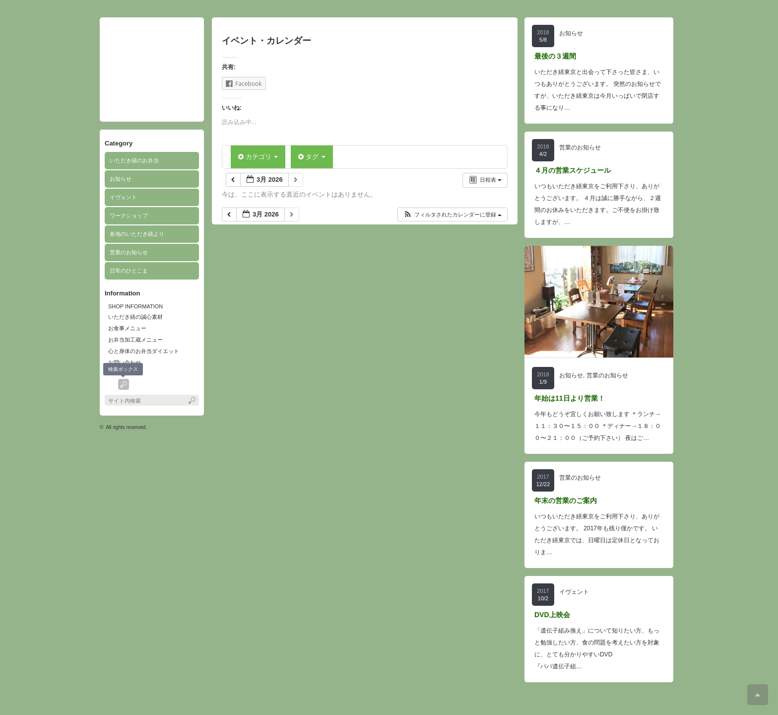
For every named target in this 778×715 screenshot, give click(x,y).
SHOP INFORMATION (135, 306)
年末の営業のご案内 (565, 500)
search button (123, 384)
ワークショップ (129, 215)
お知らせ (120, 179)
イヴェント (123, 197)
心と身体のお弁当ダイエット (143, 351)
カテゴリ (258, 156)
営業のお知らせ (129, 252)
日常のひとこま (129, 271)
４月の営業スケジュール (572, 170)
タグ (311, 156)
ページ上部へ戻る (757, 694)
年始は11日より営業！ (569, 398)
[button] (452, 214)
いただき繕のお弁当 (134, 160)
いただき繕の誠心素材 (135, 317)
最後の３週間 (555, 56)
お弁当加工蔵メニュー (135, 340)
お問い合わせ (124, 362)
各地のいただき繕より (137, 234)
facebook (110, 384)
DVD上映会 (552, 615)
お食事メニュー (127, 328)
